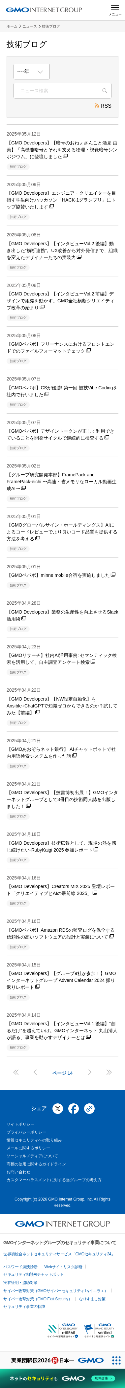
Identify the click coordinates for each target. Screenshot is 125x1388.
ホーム (12, 26)
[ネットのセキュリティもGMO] (62, 1378)
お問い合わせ (18, 1172)
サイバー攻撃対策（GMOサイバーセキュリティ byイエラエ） (55, 1291)
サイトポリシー (20, 1124)
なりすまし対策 (92, 1299)
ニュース (29, 26)
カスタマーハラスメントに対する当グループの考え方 (54, 1180)
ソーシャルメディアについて (32, 1156)
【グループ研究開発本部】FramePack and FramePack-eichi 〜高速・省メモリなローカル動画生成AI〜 (61, 481)
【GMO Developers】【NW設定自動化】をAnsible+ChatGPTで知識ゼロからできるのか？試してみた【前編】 (62, 705)
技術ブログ (51, 26)
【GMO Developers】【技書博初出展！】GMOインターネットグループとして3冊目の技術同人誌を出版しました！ (62, 799)
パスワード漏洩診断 (20, 1267)
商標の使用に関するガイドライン (36, 1164)
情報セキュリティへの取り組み (34, 1140)
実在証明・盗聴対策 (20, 1282)
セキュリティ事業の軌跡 (24, 1306)
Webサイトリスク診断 (63, 1267)
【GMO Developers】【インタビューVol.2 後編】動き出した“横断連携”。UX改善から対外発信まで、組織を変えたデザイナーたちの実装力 (62, 250)
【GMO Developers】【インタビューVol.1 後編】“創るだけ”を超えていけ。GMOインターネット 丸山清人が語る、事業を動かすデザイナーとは (62, 1030)
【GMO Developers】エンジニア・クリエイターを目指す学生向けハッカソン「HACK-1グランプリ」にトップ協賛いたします (61, 199)
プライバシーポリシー (26, 1132)
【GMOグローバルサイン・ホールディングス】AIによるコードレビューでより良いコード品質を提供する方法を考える (62, 531)
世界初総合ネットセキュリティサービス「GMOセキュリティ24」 (59, 1254)
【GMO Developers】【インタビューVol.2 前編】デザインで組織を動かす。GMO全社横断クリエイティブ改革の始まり (60, 300)
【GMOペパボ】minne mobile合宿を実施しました (61, 575)
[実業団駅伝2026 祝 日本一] (54, 1360)
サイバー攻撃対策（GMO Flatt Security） (37, 1299)
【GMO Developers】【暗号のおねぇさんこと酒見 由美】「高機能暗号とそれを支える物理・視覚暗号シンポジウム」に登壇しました (62, 149)
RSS (103, 106)
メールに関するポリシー (28, 1148)
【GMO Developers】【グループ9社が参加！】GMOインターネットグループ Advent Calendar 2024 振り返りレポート (61, 980)
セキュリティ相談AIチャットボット (33, 1274)
